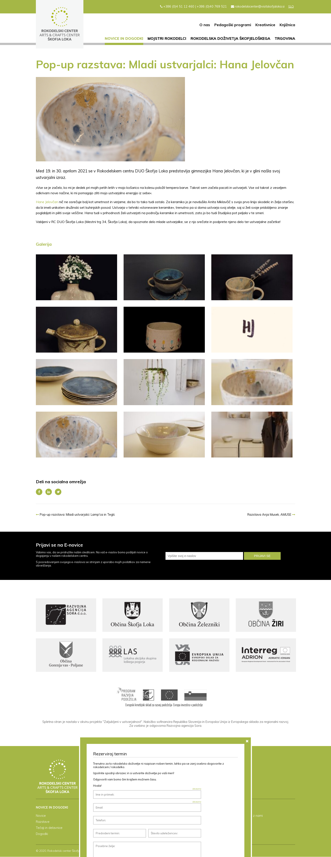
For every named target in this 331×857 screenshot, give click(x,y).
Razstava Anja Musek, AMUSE (271, 515)
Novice (41, 816)
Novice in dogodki (124, 38)
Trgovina (285, 38)
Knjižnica (287, 24)
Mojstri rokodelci (167, 38)
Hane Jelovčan (47, 202)
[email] (204, 556)
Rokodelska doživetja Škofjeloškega (230, 38)
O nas (204, 24)
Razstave (42, 822)
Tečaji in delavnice (49, 828)
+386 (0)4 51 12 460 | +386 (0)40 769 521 (193, 6)
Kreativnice (265, 24)
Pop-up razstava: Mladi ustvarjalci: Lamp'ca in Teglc (75, 515)
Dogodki (42, 834)
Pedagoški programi (232, 24)
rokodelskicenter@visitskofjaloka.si (258, 6)
